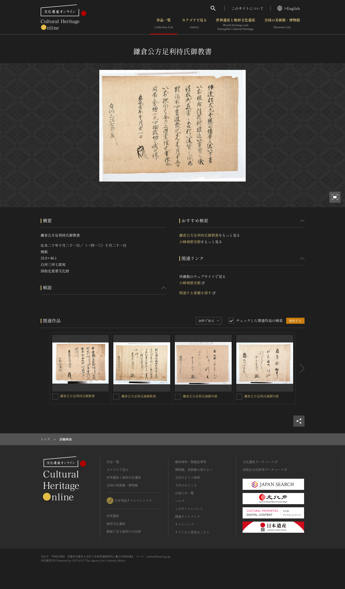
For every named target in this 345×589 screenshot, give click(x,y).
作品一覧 (163, 24)
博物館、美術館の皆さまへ (194, 469)
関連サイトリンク (187, 516)
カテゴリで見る (194, 24)
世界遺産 (113, 516)
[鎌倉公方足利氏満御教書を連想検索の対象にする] (116, 397)
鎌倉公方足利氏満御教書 (138, 396)
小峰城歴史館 (190, 241)
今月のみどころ (186, 485)
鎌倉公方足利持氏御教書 (199, 235)
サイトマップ (184, 524)
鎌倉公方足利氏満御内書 (200, 396)
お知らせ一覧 (184, 493)
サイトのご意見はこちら (192, 532)
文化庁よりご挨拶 (187, 477)
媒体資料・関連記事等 (190, 462)
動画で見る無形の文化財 (124, 531)
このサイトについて (247, 8)
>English (288, 8)
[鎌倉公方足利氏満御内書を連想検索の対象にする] (178, 397)
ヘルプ (179, 501)
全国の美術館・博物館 (282, 24)
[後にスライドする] (300, 368)
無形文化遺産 (116, 523)
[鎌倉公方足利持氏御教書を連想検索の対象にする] (55, 396)
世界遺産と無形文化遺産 (235, 24)
